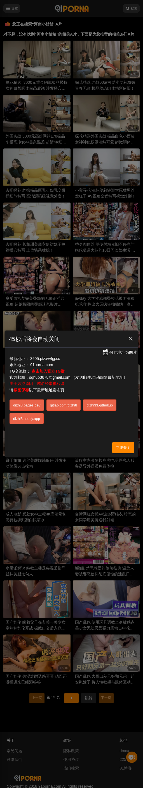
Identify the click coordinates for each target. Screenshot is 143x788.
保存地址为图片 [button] (119, 352)
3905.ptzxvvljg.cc (45, 358)
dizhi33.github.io (99, 405)
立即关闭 (123, 447)
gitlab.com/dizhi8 (63, 405)
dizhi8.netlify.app (26, 419)
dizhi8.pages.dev (27, 405)
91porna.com (41, 364)
